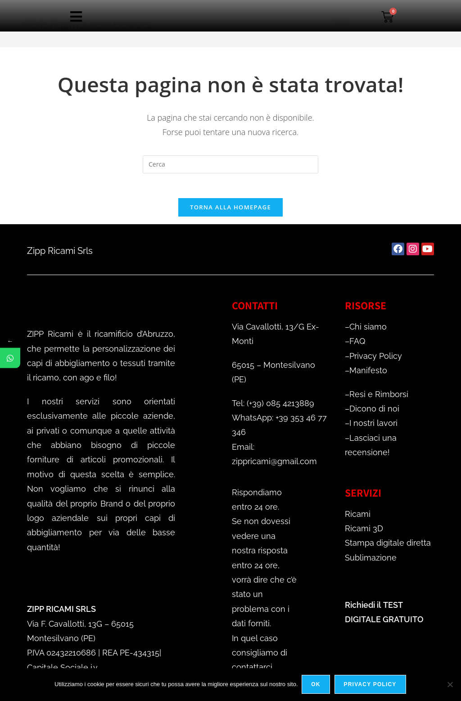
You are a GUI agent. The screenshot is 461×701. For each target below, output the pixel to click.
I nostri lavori (373, 425)
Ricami (358, 516)
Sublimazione (371, 560)
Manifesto (368, 373)
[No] (449, 684)
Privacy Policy (375, 358)
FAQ (357, 343)
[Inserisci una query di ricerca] (230, 164)
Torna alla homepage (230, 210)
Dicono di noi (374, 411)
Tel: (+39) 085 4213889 (273, 405)
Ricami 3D (364, 530)
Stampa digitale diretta (388, 545)
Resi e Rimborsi (378, 396)
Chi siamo (368, 329)
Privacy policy (370, 685)
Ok (316, 685)
